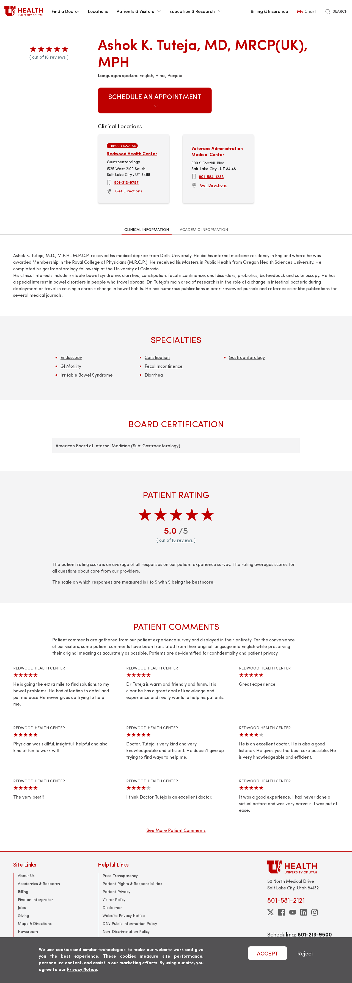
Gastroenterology (247, 357)
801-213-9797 (126, 182)
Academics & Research (39, 883)
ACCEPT (267, 953)
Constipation (157, 357)
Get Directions (128, 191)
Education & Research (195, 11)
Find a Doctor (65, 11)
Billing (23, 891)
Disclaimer (112, 907)
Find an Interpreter (35, 899)
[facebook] (281, 912)
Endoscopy (71, 357)
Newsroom (28, 931)
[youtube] (292, 912)
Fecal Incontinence (164, 366)
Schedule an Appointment (155, 100)
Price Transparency (120, 875)
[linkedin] (303, 912)
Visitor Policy (114, 899)
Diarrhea (154, 375)
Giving (23, 915)
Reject (305, 953)
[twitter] (270, 912)
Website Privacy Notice (124, 915)
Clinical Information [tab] (146, 229)
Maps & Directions (35, 923)
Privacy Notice (82, 969)
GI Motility (71, 366)
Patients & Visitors (139, 11)
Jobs (22, 907)
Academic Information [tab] (204, 229)
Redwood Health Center (132, 153)
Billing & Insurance (269, 11)
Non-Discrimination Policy (126, 931)
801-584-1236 (211, 176)
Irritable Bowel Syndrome (87, 375)
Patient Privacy (116, 891)
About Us (26, 875)
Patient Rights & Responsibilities (132, 883)
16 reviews (55, 57)
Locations (98, 11)
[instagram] (314, 912)
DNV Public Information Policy (130, 923)
